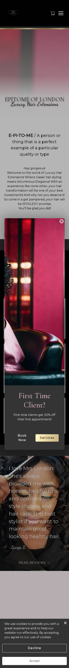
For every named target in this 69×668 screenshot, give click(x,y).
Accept (34, 661)
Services (47, 456)
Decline (34, 648)
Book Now (22, 456)
